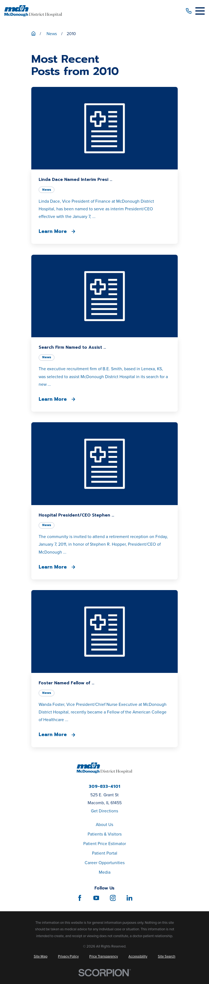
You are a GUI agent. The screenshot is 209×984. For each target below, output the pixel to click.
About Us (104, 824)
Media (104, 872)
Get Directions (104, 811)
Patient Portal (104, 853)
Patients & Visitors (105, 834)
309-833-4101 (104, 787)
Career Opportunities (105, 862)
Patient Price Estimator (104, 843)
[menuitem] (40, 956)
